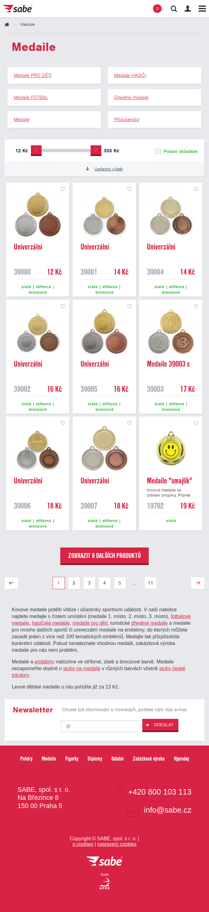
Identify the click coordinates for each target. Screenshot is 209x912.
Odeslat (159, 724)
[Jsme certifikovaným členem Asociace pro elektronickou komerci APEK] (104, 882)
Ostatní (117, 758)
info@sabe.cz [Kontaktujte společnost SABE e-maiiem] (167, 810)
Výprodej (181, 758)
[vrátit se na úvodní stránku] (105, 862)
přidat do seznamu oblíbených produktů (62, 189)
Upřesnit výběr (104, 169)
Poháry (26, 758)
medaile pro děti (90, 623)
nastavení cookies (116, 844)
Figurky (71, 758)
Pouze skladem (176, 151)
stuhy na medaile (81, 668)
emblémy (44, 661)
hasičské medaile (51, 623)
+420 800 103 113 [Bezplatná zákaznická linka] (160, 792)
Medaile (49, 758)
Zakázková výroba (149, 758)
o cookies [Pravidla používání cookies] (83, 844)
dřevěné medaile (149, 623)
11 (150, 583)
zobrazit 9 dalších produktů (104, 555)
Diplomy (95, 758)
